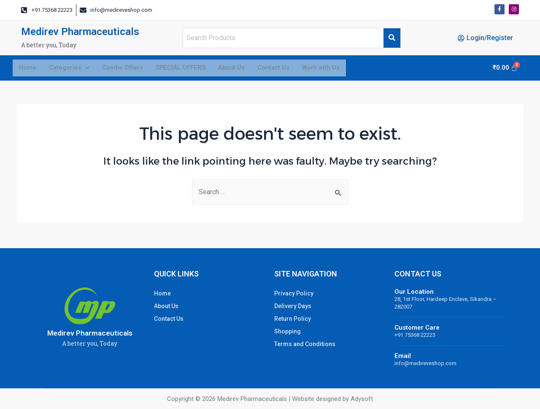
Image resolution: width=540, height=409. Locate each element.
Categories (72, 69)
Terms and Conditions (304, 344)
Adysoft (362, 399)
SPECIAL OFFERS (191, 69)
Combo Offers (129, 69)
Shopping (287, 331)
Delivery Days (292, 306)
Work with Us (341, 69)
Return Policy (292, 318)
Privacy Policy (293, 293)
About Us (244, 69)
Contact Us (290, 69)
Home (28, 69)
